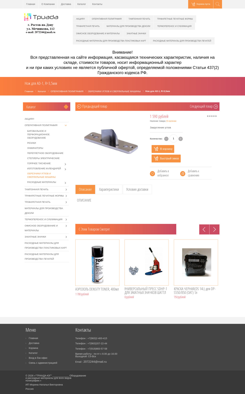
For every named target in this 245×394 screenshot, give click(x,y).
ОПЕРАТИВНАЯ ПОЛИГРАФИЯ (107, 19)
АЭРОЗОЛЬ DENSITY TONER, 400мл (97, 289)
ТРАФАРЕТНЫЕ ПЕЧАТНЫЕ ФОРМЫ (175, 19)
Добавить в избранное (163, 173)
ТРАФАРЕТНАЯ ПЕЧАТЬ (88, 26)
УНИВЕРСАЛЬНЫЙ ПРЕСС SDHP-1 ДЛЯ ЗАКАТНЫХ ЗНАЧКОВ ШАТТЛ (146, 291)
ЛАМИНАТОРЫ (35, 148)
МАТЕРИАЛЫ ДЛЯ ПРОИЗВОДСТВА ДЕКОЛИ (128, 26)
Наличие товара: (163, 121)
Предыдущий (94, 106)
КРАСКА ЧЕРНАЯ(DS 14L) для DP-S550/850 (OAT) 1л (195, 291)
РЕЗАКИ (31, 143)
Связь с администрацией (43, 362)
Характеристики (109, 189)
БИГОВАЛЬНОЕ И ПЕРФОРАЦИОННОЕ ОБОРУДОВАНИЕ (38, 134)
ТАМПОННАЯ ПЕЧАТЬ (139, 19)
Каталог (81, 4)
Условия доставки (137, 189)
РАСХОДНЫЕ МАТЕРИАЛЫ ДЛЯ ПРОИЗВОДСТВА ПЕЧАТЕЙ (182, 41)
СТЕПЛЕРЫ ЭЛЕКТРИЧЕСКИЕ (43, 158)
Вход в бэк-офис (38, 358)
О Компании (48, 4)
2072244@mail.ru (95, 361)
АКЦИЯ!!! (80, 19)
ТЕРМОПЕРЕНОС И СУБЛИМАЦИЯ (174, 26)
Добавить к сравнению (193, 173)
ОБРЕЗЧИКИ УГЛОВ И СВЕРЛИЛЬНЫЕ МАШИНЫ (41, 175)
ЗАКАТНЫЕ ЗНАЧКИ (136, 33)
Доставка (66, 4)
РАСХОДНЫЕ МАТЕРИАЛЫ (48, 182)
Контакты (97, 4)
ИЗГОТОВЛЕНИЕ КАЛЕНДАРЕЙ (48, 168)
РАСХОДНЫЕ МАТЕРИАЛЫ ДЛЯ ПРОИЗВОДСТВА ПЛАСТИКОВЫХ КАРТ (111, 41)
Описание (85, 189)
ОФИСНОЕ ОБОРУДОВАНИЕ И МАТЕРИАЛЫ (98, 33)
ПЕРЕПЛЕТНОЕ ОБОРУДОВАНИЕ (45, 153)
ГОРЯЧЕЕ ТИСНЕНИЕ (48, 163)
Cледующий (201, 106)
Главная (30, 4)
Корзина (33, 348)
